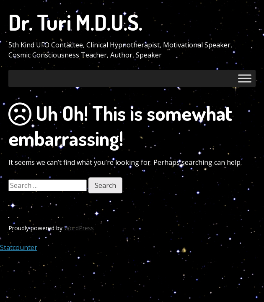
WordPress (79, 228)
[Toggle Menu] (244, 78)
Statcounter (18, 247)
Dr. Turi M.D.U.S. (75, 22)
